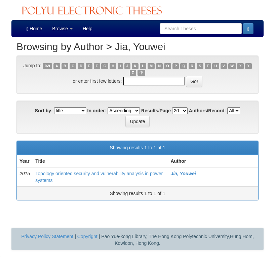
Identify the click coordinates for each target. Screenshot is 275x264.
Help (87, 28)
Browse (62, 28)
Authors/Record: (207, 110)
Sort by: (44, 110)
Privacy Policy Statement (47, 236)
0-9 (47, 66)
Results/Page (156, 110)
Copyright (87, 236)
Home (34, 29)
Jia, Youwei (183, 173)
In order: (97, 110)
